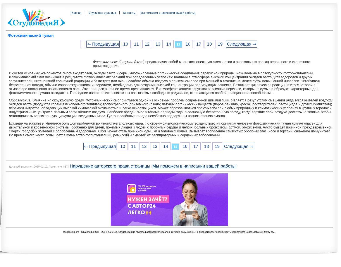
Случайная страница (102, 12)
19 (220, 44)
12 (147, 44)
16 (188, 44)
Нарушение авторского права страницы (110, 166)
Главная (76, 12)
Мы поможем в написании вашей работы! (168, 12)
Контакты (129, 12)
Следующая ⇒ (241, 44)
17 (198, 44)
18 (209, 44)
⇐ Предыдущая (103, 44)
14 (168, 44)
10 (125, 44)
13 (157, 44)
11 (136, 44)
